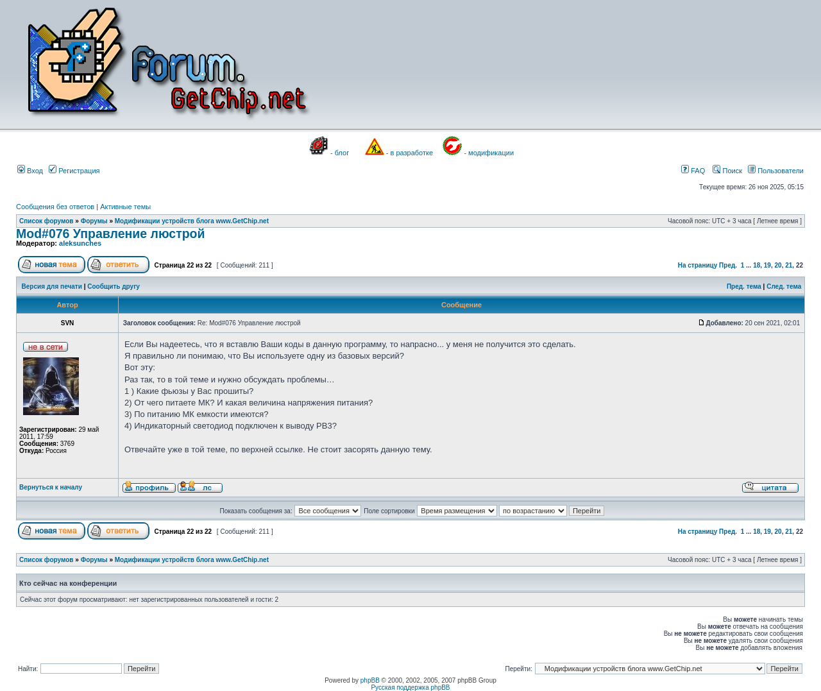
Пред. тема (744, 286)
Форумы (94, 221)
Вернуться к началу (50, 487)
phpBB (370, 680)
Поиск (727, 171)
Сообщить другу (113, 286)
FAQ (693, 171)
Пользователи (776, 171)
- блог (339, 153)
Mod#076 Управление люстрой (110, 233)
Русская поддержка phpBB (410, 687)
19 (767, 265)
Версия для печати (52, 286)
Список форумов (46, 221)
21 (788, 265)
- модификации (489, 153)
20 (778, 265)
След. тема (783, 286)
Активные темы (125, 206)
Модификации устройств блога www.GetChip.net (192, 221)
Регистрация (74, 171)
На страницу (698, 265)
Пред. (728, 265)
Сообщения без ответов (55, 206)
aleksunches (80, 243)
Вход (30, 171)
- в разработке (409, 153)
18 (756, 265)
